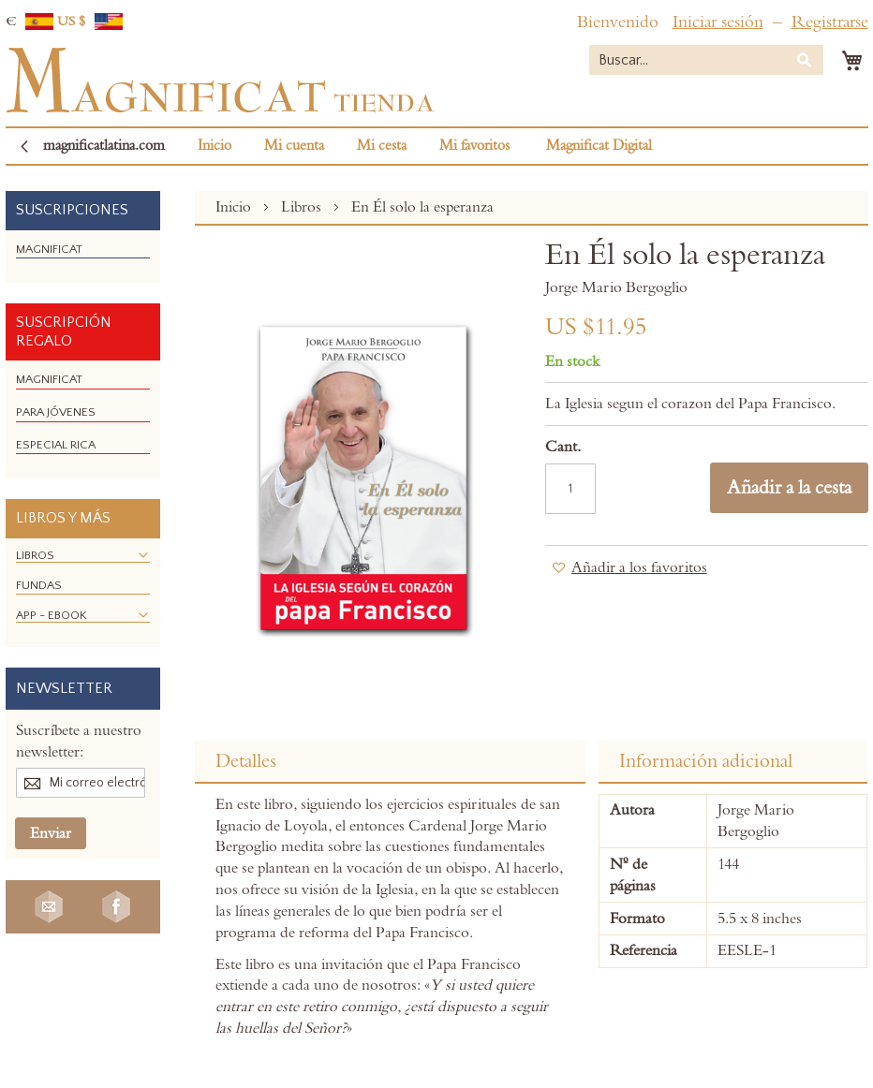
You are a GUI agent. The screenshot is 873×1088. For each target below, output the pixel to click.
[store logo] (220, 80)
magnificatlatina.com (104, 145)
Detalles (245, 761)
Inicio (214, 145)
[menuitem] (49, 249)
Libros (303, 207)
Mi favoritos (474, 145)
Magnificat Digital (599, 145)
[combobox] (706, 60)
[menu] (83, 257)
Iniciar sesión (718, 22)
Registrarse (830, 22)
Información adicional (705, 761)
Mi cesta (382, 145)
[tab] (390, 762)
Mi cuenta (294, 145)
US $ (90, 21)
